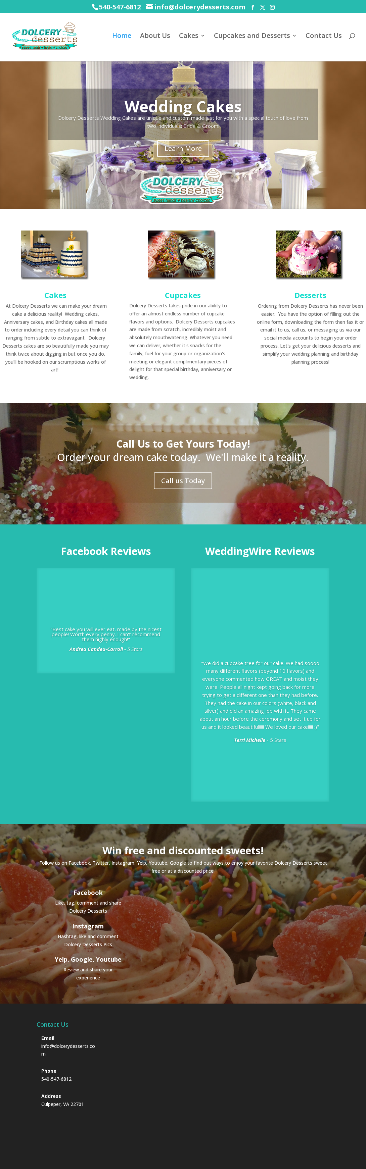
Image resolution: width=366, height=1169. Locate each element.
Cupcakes (183, 295)
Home (121, 37)
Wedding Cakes (183, 106)
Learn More (183, 148)
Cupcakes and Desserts (252, 37)
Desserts (310, 295)
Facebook (88, 892)
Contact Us (324, 37)
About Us (155, 37)
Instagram (88, 926)
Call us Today (183, 480)
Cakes (188, 37)
